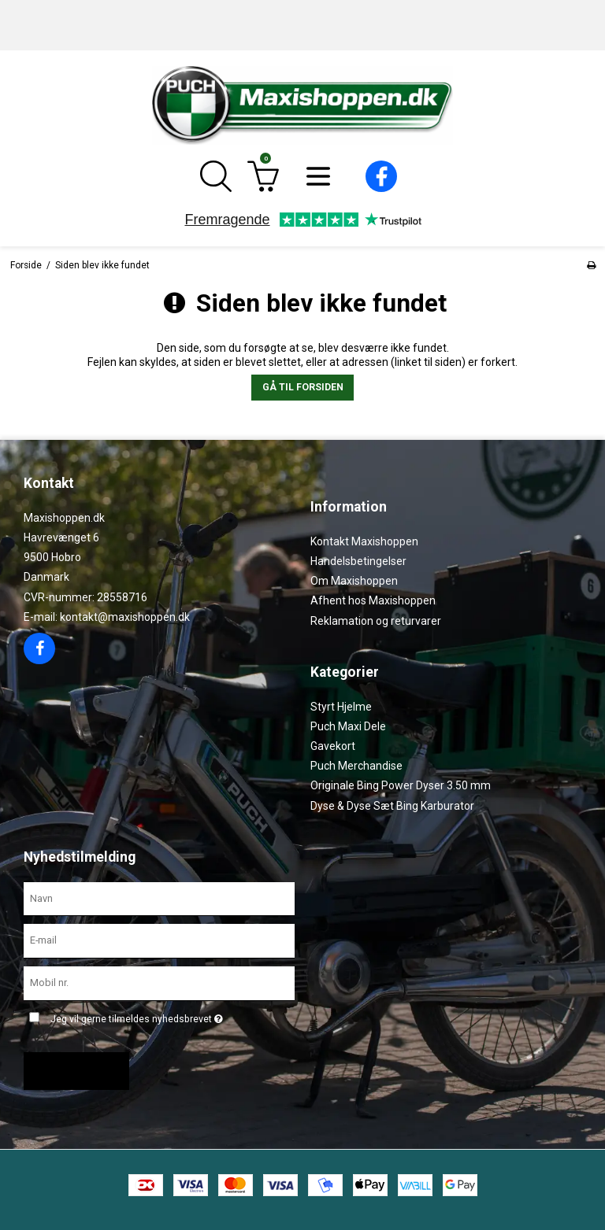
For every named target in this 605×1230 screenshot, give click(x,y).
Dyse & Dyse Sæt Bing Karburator (392, 806)
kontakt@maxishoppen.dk (125, 617)
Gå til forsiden (302, 387)
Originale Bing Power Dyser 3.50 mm (400, 785)
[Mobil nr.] (159, 983)
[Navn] (159, 898)
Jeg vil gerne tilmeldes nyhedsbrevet (136, 1016)
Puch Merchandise (356, 765)
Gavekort (332, 746)
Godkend (70, 1071)
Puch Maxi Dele (348, 726)
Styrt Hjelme (341, 706)
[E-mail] (159, 940)
